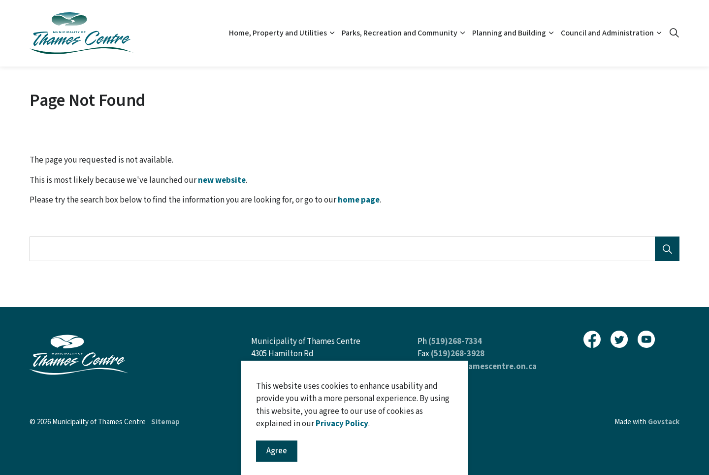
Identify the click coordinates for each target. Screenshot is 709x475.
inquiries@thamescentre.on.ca (477, 367)
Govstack (663, 422)
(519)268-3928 (457, 354)
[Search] (667, 249)
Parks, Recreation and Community (399, 33)
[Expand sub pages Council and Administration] (659, 33)
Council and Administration (607, 33)
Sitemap (165, 422)
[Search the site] (354, 249)
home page (359, 200)
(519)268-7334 (455, 341)
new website (222, 180)
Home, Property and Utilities (278, 33)
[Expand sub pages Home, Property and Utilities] (332, 33)
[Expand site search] (674, 33)
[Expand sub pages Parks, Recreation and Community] (462, 33)
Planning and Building (509, 33)
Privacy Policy (342, 466)
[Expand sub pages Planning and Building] (551, 33)
